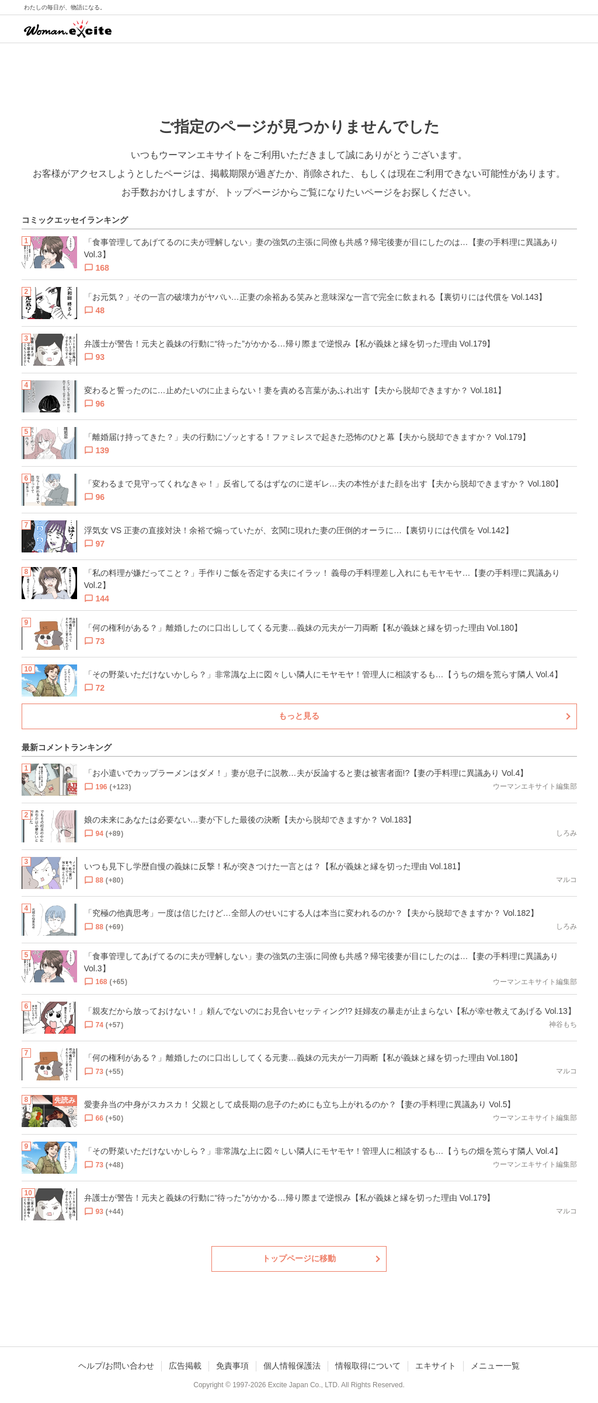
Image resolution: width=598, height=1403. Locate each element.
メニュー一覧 (495, 1365)
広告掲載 (185, 1365)
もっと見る (299, 715)
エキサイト (435, 1365)
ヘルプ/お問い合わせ (116, 1365)
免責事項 (232, 1365)
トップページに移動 (299, 1258)
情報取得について (368, 1365)
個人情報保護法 (292, 1365)
